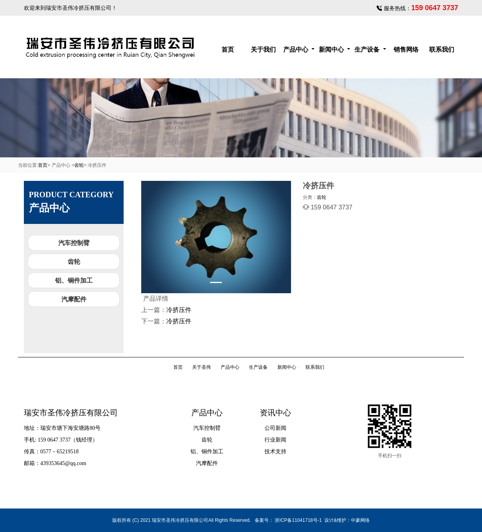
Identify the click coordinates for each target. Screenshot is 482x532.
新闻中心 (332, 49)
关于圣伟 (201, 367)
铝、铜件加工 (74, 280)
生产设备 (367, 49)
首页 (227, 49)
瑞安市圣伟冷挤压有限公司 (79, 8)
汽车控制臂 (74, 243)
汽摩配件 (73, 299)
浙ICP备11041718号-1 (298, 520)
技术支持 (275, 451)
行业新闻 (275, 440)
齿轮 (79, 165)
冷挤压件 (178, 310)
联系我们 (441, 49)
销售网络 (406, 49)
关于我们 (263, 49)
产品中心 (296, 49)
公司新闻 (275, 428)
